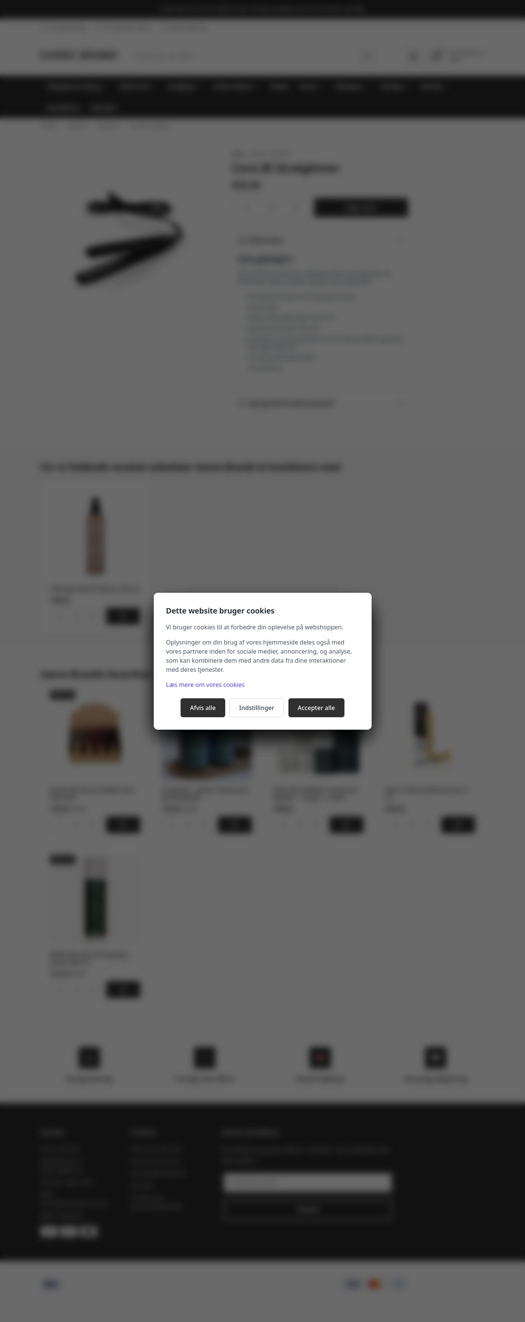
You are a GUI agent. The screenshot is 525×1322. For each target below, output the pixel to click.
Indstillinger (256, 708)
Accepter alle (316, 708)
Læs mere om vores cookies (205, 685)
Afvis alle (203, 708)
